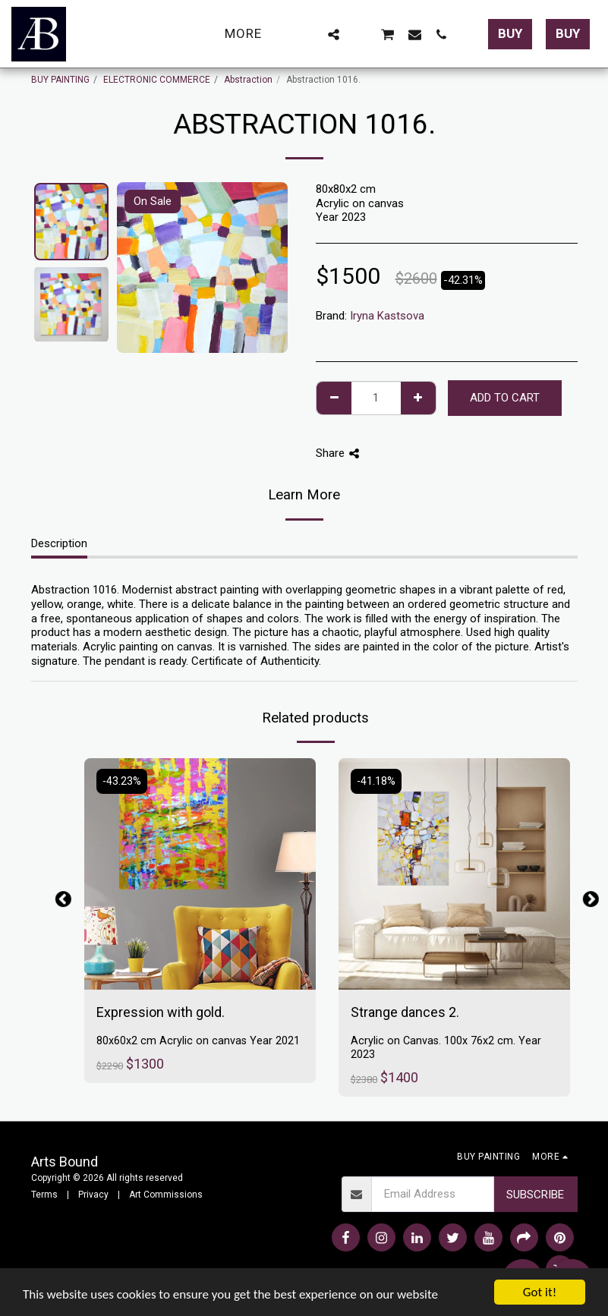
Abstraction (248, 79)
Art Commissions (166, 1194)
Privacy (93, 1194)
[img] (200, 874)
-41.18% (376, 781)
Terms (44, 1194)
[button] (307, 34)
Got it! (539, 1292)
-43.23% (121, 781)
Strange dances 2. (405, 1012)
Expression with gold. (160, 1012)
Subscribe (535, 1194)
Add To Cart (505, 398)
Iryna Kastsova (387, 316)
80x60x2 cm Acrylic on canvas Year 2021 (198, 1040)
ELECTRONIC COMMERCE (156, 79)
